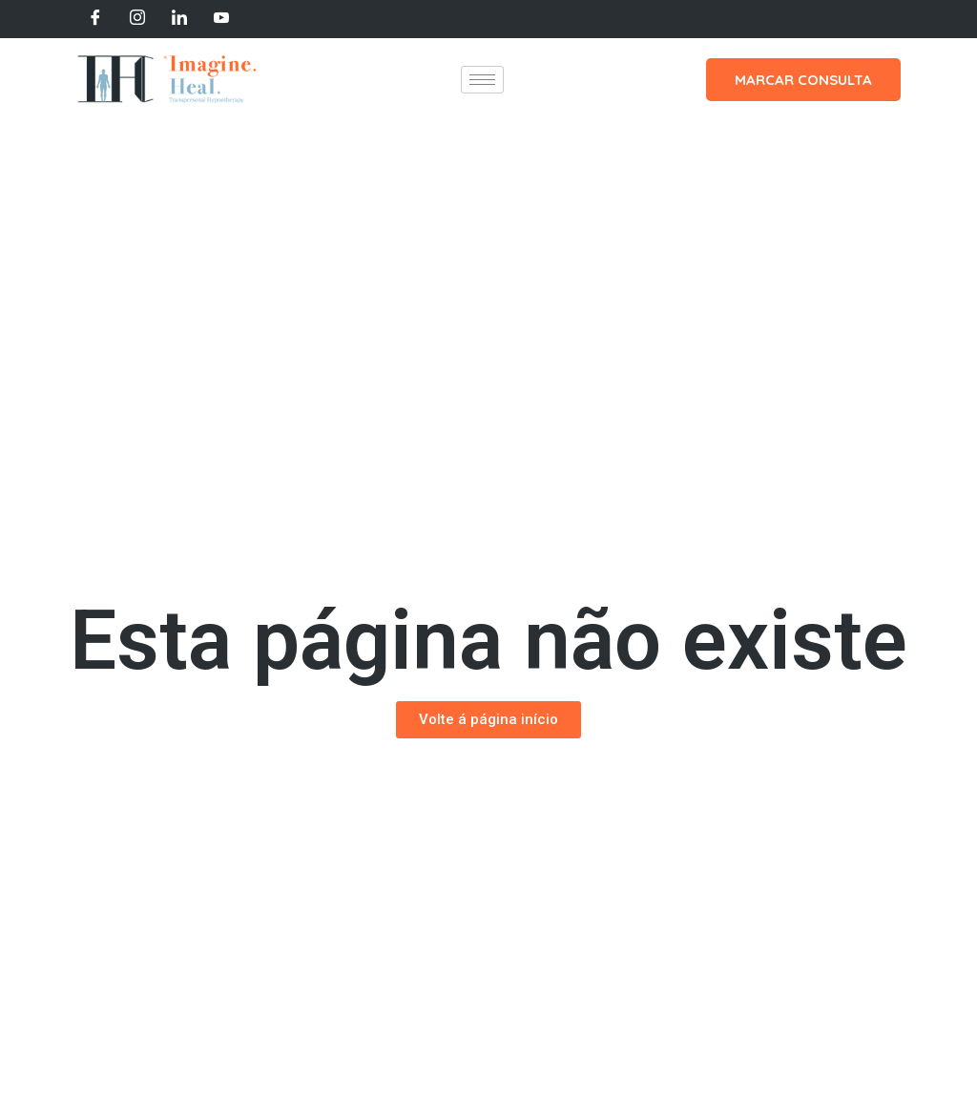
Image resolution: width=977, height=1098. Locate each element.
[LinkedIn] (179, 19)
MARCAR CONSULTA (803, 80)
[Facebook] (95, 19)
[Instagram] (137, 19)
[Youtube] (221, 19)
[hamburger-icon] (482, 79)
